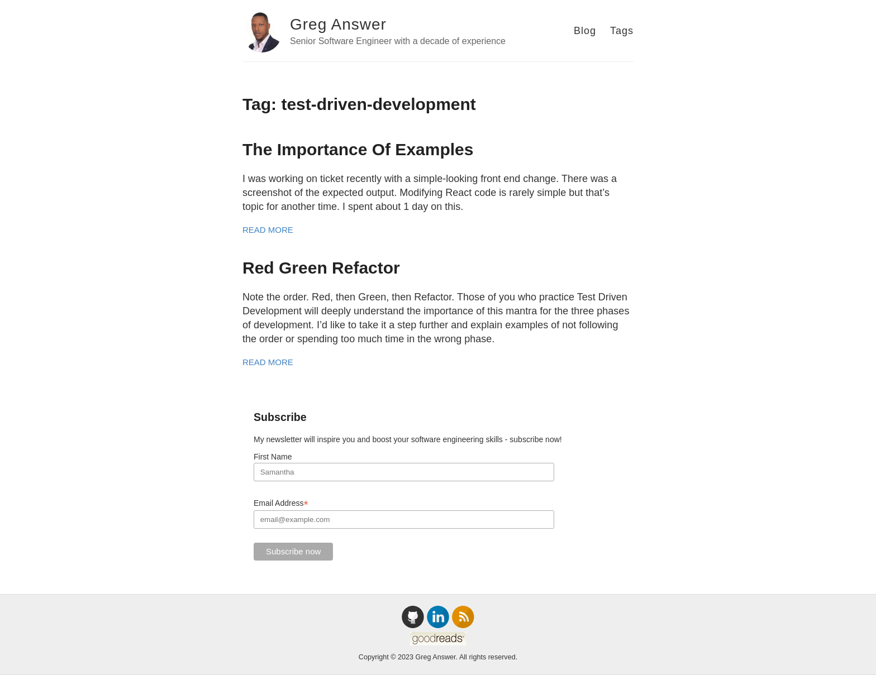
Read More (267, 229)
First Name (273, 456)
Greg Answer (338, 24)
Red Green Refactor (321, 267)
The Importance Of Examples (357, 149)
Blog (585, 30)
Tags (622, 30)
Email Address (281, 503)
